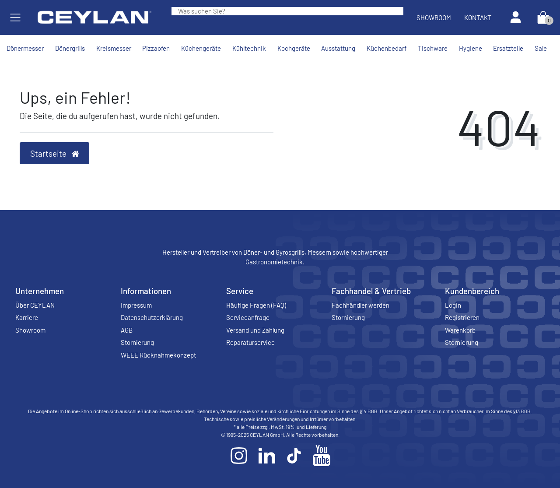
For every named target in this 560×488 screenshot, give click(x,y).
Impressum (136, 305)
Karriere (26, 317)
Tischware (433, 48)
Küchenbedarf (386, 48)
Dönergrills (70, 48)
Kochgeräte (293, 48)
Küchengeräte (201, 48)
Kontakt (478, 17)
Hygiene (470, 48)
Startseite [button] (54, 153)
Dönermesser (25, 48)
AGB (127, 330)
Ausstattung (338, 48)
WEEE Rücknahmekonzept (158, 355)
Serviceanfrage (248, 317)
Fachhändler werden (360, 305)
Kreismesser (113, 48)
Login (453, 305)
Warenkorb (460, 330)
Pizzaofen (156, 48)
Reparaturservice (250, 342)
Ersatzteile (508, 48)
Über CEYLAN (35, 305)
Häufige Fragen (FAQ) (256, 305)
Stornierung (137, 342)
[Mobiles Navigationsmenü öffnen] (15, 17)
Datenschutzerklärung (152, 317)
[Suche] (396, 11)
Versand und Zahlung (255, 330)
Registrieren (462, 317)
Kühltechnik (249, 48)
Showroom (433, 17)
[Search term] (281, 11)
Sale (541, 48)
